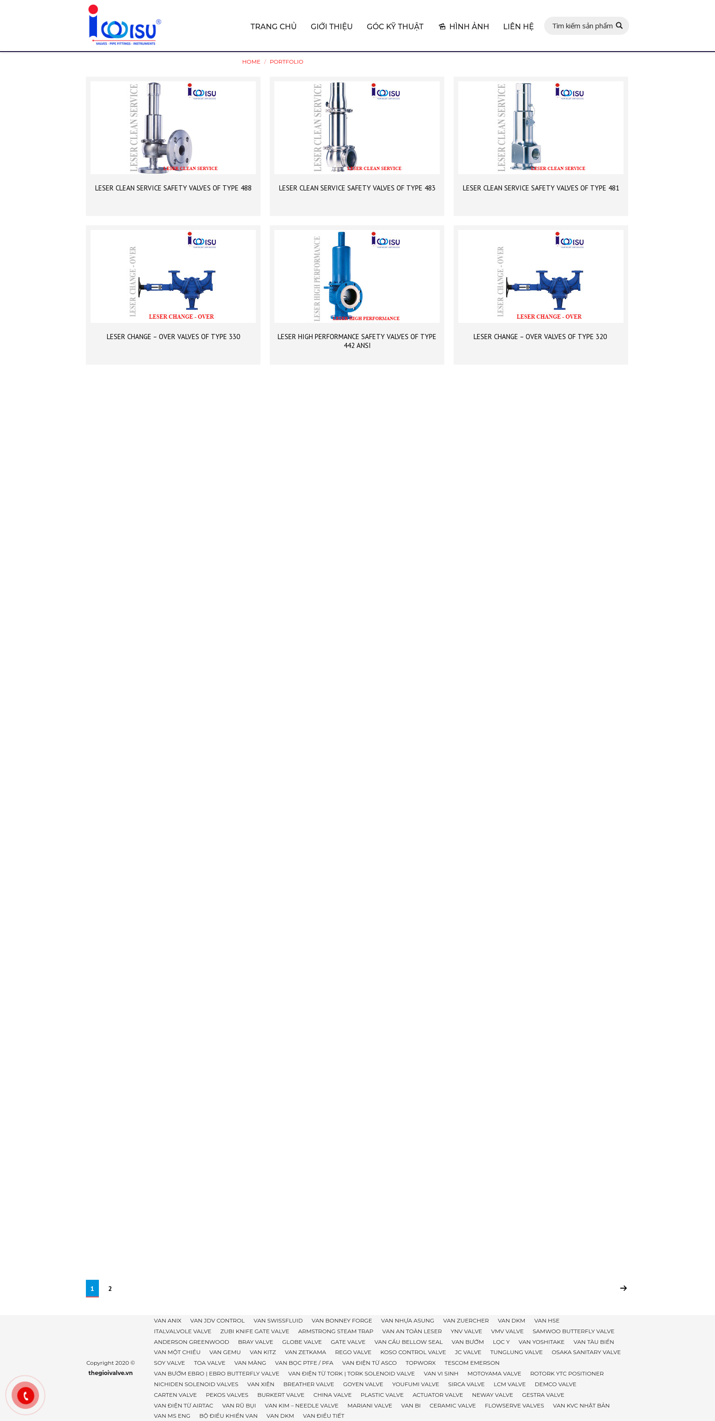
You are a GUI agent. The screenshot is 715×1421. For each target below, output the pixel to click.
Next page (623, 1288)
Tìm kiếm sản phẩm (582, 25)
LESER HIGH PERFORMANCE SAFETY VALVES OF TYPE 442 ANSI (357, 341)
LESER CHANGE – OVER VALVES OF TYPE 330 (173, 336)
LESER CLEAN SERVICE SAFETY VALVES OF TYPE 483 (357, 187)
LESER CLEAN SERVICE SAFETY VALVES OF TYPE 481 (541, 187)
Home (251, 61)
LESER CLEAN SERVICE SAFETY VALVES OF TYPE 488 (173, 187)
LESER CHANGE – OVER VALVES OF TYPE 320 (541, 336)
